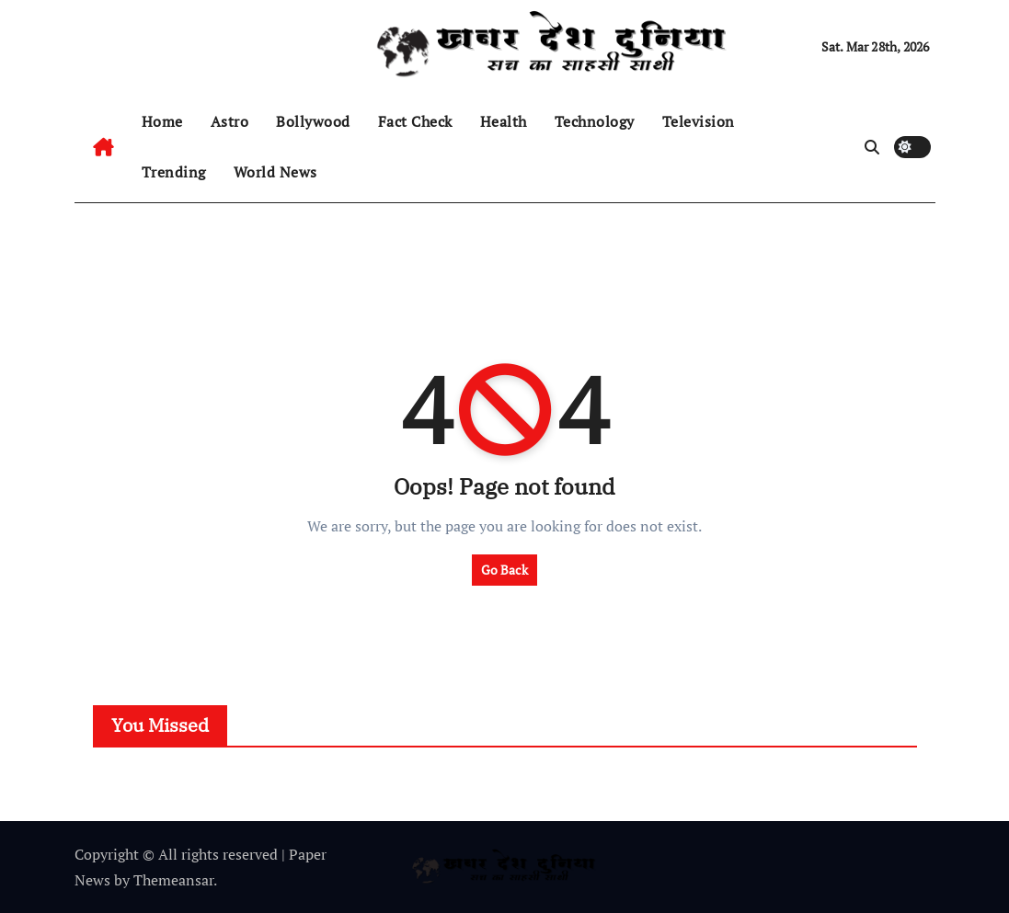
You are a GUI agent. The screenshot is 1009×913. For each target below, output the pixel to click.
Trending (174, 172)
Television (698, 121)
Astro (230, 121)
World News (275, 172)
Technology (595, 121)
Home (162, 121)
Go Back (504, 569)
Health (503, 121)
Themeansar (173, 880)
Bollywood (313, 121)
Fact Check (415, 121)
